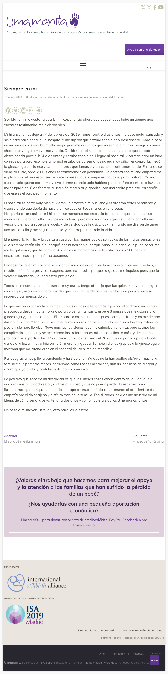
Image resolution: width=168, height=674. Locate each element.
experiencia (85, 97)
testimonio (120, 97)
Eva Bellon (47, 662)
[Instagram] (23, 110)
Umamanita (13, 662)
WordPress (110, 662)
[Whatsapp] (30, 110)
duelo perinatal (68, 97)
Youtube (156, 653)
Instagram (119, 653)
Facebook (138, 653)
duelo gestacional (48, 97)
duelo (33, 97)
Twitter (101, 653)
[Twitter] (15, 110)
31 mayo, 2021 (13, 97)
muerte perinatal (103, 97)
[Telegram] (38, 110)
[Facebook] (8, 110)
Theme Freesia (93, 662)
